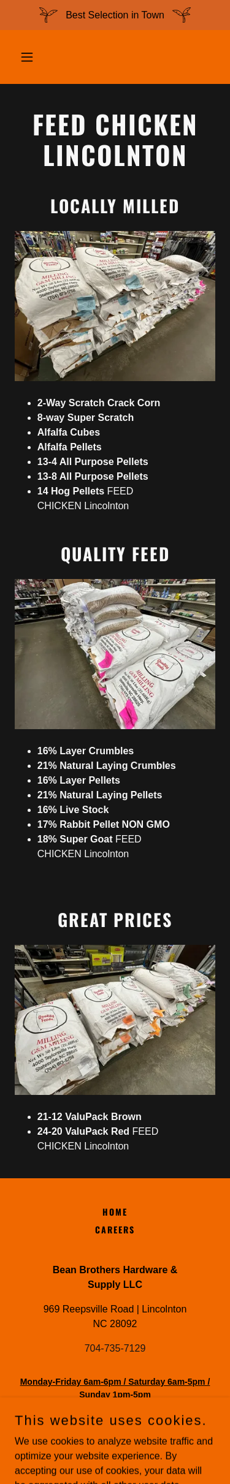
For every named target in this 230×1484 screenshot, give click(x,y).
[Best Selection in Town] (115, 15)
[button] (30, 57)
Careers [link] (115, 1229)
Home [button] (115, 1211)
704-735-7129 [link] (115, 1348)
